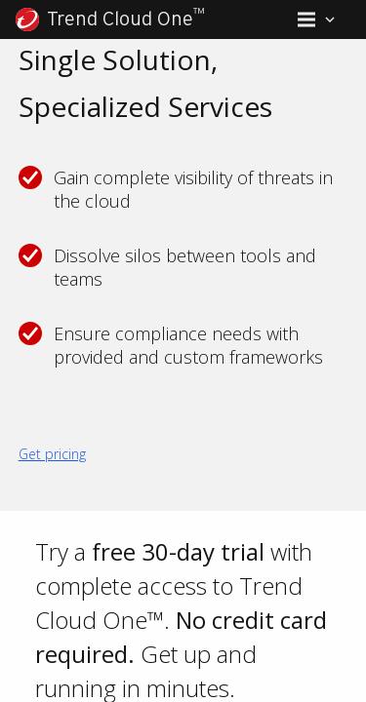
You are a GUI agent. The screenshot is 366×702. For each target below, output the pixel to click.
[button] (316, 19)
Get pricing (52, 454)
